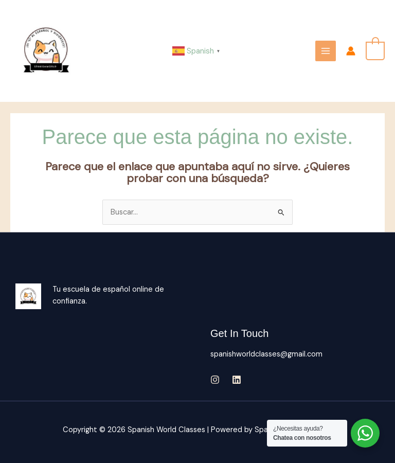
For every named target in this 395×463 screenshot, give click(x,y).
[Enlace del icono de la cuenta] (350, 51)
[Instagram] (215, 379)
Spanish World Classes (114, 50)
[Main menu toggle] (325, 51)
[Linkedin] (236, 379)
